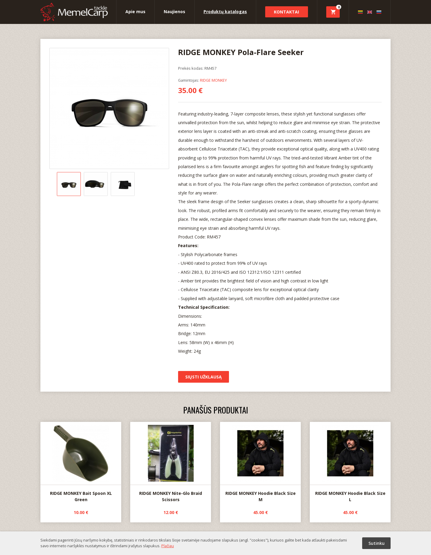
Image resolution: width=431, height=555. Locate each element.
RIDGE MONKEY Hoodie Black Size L (350, 462)
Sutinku (376, 543)
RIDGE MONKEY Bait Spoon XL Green (80, 462)
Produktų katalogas (225, 11)
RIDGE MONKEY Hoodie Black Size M (260, 462)
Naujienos (174, 11)
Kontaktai (286, 12)
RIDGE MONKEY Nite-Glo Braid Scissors (170, 462)
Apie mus (135, 11)
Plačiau (167, 545)
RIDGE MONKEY (213, 80)
